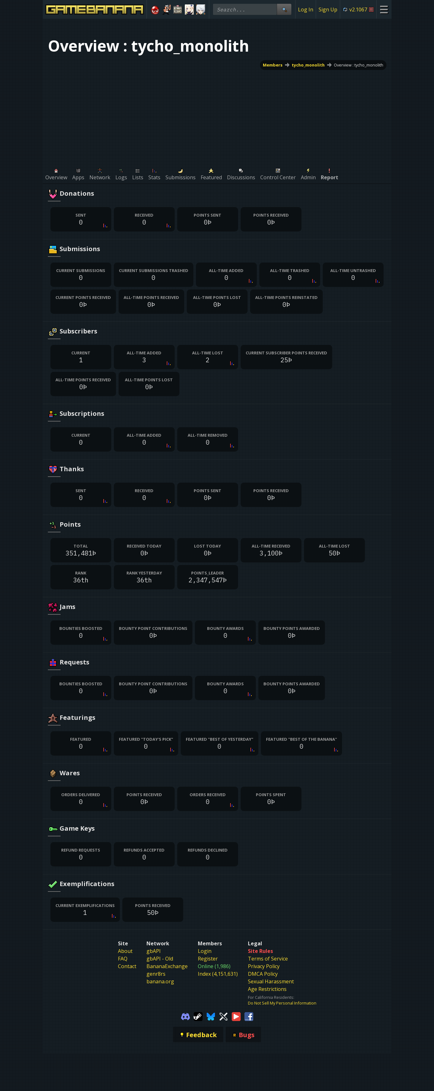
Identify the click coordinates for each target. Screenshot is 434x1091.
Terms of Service (268, 958)
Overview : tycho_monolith (358, 65)
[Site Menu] (383, 9)
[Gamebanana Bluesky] (211, 1015)
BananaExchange (167, 966)
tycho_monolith (308, 65)
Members (272, 65)
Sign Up (328, 9)
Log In (305, 9)
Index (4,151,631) (218, 973)
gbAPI (153, 951)
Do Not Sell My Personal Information (282, 1003)
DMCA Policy (263, 973)
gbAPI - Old (159, 958)
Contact (127, 966)
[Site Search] (284, 9)
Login (204, 951)
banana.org (160, 981)
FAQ (122, 958)
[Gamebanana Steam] (198, 1015)
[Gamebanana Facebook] (249, 1015)
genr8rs (155, 973)
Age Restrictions (267, 989)
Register (208, 958)
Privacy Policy (264, 966)
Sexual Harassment (271, 981)
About (125, 951)
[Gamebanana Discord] (185, 1015)
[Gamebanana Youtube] (236, 1015)
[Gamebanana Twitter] (223, 1015)
